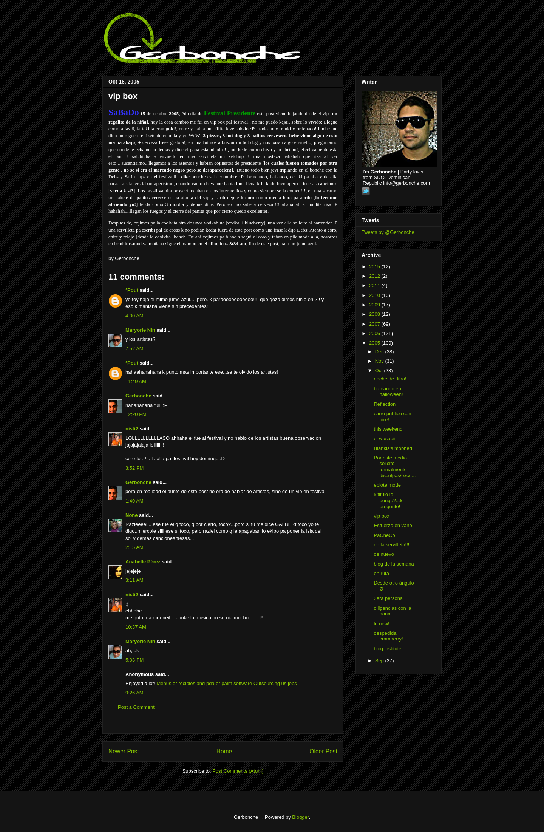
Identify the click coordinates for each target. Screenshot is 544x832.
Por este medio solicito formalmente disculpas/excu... (395, 466)
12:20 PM (136, 414)
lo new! (381, 623)
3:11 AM (134, 580)
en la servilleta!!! (391, 544)
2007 (375, 324)
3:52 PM (134, 468)
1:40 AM (134, 501)
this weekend (388, 429)
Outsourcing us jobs (275, 683)
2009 (375, 305)
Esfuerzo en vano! (393, 525)
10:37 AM (135, 627)
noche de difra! (390, 379)
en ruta (381, 573)
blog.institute (387, 648)
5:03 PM (134, 660)
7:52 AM (134, 348)
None (131, 515)
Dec (380, 351)
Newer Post (123, 751)
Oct (379, 370)
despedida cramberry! (388, 636)
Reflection (385, 404)
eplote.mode (387, 485)
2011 (375, 285)
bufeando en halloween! (388, 391)
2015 (375, 266)
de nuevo (384, 554)
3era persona (388, 598)
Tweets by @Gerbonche (388, 232)
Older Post (323, 751)
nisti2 (131, 428)
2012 (375, 276)
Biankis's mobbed (393, 448)
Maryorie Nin (140, 330)
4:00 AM (134, 316)
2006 (375, 333)
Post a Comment (136, 707)
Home (224, 751)
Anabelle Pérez (143, 561)
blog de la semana (394, 564)
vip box (123, 96)
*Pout (131, 290)
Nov (380, 361)
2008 (375, 314)
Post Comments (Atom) (237, 771)
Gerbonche (138, 396)
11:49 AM (135, 381)
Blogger (300, 817)
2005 (375, 343)
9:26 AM (134, 693)
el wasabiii (385, 438)
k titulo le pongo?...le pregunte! (388, 500)
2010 (375, 295)
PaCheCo (384, 535)
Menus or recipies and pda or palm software (204, 683)
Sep (380, 660)
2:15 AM (134, 547)
